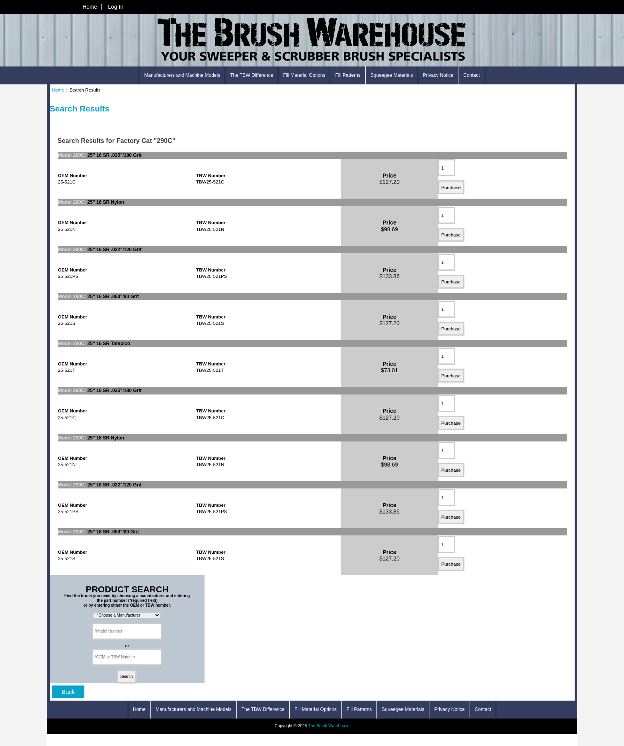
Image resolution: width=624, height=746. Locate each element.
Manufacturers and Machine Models (182, 75)
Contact (471, 75)
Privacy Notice (438, 75)
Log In (115, 7)
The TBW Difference (251, 75)
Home (89, 7)
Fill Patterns (347, 75)
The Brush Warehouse (328, 726)
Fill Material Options (304, 75)
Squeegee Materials (391, 75)
